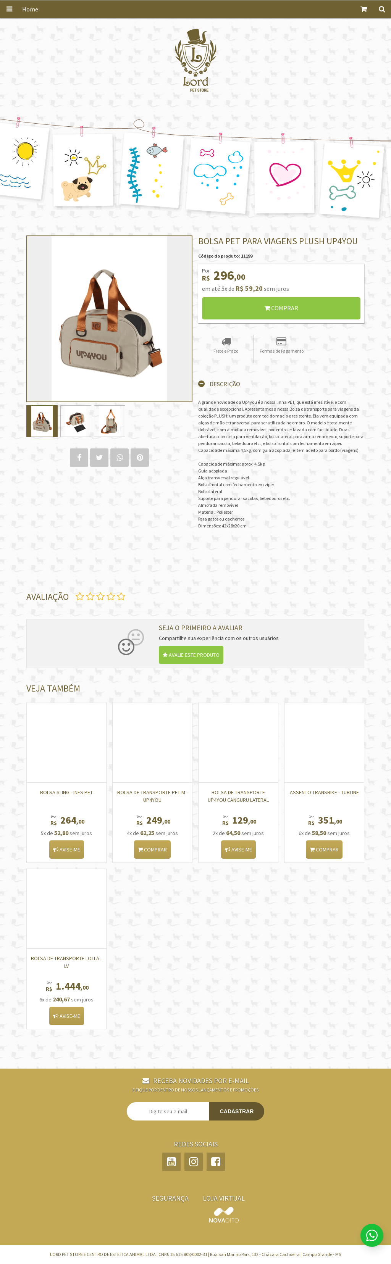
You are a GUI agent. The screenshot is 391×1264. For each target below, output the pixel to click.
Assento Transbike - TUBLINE (324, 792)
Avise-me (66, 849)
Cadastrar (237, 1111)
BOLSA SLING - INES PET (66, 792)
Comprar (281, 308)
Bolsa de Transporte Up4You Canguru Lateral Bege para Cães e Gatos (238, 800)
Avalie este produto (191, 654)
